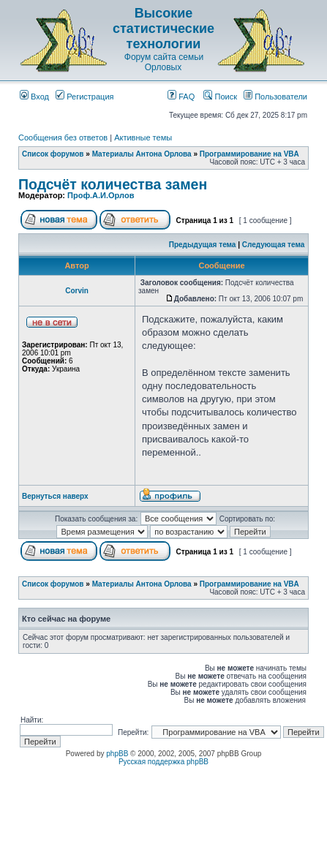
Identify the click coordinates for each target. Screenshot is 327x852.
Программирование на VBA (249, 154)
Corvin (77, 291)
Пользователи (275, 96)
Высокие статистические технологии (163, 28)
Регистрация (84, 96)
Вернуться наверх (55, 496)
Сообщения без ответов (63, 137)
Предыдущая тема (202, 245)
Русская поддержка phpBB (163, 762)
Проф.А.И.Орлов (100, 195)
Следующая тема (273, 245)
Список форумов (53, 154)
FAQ (181, 96)
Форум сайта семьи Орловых (163, 62)
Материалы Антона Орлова (142, 154)
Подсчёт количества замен (112, 184)
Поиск (220, 96)
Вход (34, 96)
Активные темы (143, 137)
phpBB (117, 754)
